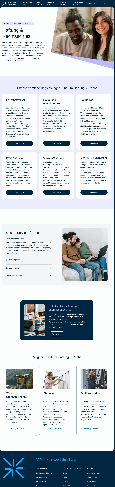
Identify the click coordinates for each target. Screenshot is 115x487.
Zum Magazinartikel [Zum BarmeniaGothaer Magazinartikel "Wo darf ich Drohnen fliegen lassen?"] (15, 429)
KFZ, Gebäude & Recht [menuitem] (28, 3)
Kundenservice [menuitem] (92, 3)
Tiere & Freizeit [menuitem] (39, 3)
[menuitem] (104, 3)
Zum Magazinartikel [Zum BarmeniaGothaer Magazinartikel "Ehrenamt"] (52, 429)
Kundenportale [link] (15, 260)
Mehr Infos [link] (20, 143)
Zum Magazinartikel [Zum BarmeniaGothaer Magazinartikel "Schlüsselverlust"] (90, 429)
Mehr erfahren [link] (56, 334)
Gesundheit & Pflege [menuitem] (51, 3)
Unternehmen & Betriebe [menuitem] (78, 3)
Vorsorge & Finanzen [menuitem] (63, 3)
